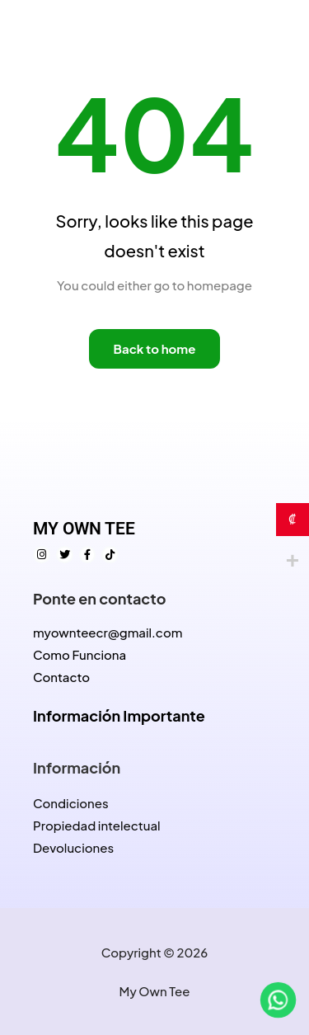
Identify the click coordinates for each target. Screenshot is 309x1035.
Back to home (155, 348)
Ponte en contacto (99, 598)
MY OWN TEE (84, 529)
